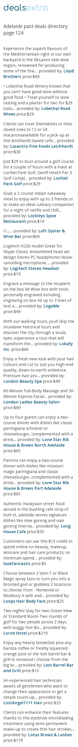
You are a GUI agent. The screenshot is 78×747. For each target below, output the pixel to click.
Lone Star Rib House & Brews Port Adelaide (36, 485)
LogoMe (51, 306)
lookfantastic (16, 563)
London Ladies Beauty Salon (31, 402)
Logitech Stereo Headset (34, 268)
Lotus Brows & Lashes (50, 734)
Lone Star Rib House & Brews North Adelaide (36, 442)
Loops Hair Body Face (24, 601)
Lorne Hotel (15, 633)
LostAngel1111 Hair (22, 703)
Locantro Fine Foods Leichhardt (41, 146)
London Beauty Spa (22, 381)
